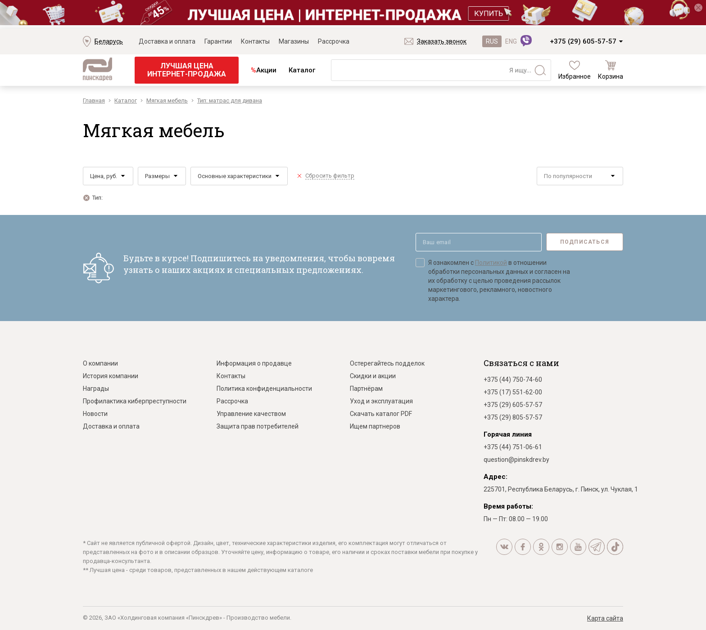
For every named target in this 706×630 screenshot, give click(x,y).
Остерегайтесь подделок (387, 363)
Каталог (302, 70)
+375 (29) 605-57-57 (583, 41)
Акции (263, 70)
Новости (95, 413)
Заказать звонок (441, 41)
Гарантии (218, 41)
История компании (110, 376)
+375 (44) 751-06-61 (513, 447)
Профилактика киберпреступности (134, 401)
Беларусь (109, 41)
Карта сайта (605, 618)
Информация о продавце (254, 363)
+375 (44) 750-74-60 (513, 379)
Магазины (294, 41)
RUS (492, 41)
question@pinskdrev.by (516, 459)
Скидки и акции (373, 376)
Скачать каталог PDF (381, 413)
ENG (511, 41)
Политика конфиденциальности (264, 388)
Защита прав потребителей (258, 426)
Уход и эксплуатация (381, 401)
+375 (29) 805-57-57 (513, 417)
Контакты (255, 41)
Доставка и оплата (167, 41)
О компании (100, 363)
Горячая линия (508, 434)
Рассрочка (333, 41)
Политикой (491, 262)
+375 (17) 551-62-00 (513, 392)
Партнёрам (366, 388)
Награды (96, 388)
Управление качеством (251, 413)
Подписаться (584, 242)
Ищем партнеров (375, 426)
